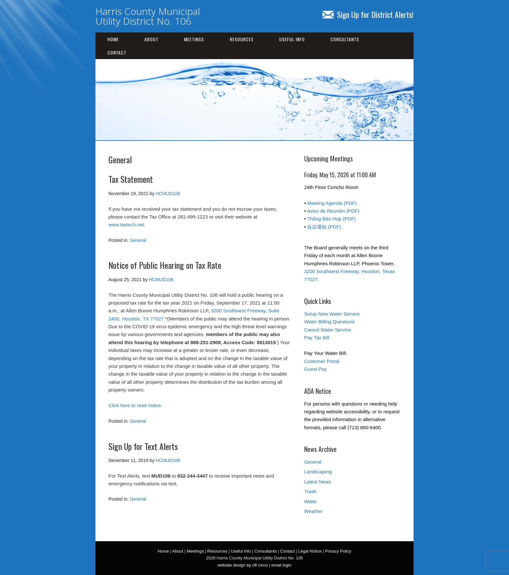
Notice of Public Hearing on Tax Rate (164, 265)
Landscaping (318, 471)
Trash (310, 491)
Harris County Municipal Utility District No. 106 (147, 16)
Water (310, 501)
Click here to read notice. (135, 405)
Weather (313, 511)
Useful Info (292, 39)
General (138, 240)
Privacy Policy (338, 551)
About (151, 39)
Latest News (317, 481)
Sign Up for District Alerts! (368, 14)
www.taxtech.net (126, 224)
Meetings (194, 39)
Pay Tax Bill (316, 337)
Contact (116, 52)
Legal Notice (309, 551)
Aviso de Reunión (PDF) (333, 211)
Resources (242, 39)
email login (281, 565)
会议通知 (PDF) (324, 227)
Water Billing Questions (329, 321)
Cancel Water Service (327, 329)
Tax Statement (130, 179)
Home (113, 39)
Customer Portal (321, 361)
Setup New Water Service (332, 314)
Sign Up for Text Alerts (143, 446)
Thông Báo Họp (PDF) (331, 218)
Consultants (344, 39)
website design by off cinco (242, 565)
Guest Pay (315, 369)
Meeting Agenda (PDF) (332, 203)
